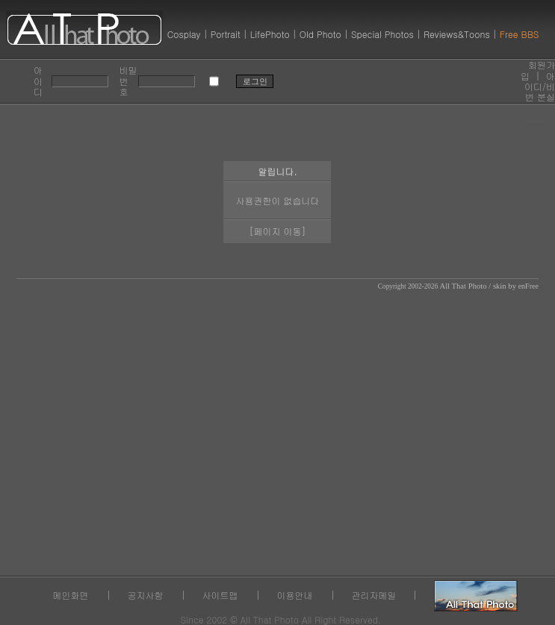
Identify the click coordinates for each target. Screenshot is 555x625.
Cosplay (184, 34)
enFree (528, 286)
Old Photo (320, 34)
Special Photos (382, 34)
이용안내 (295, 594)
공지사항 (146, 594)
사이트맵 (220, 594)
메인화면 (71, 594)
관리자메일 (374, 594)
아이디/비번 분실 (539, 86)
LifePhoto (270, 34)
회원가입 (538, 69)
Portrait (226, 34)
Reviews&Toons (457, 34)
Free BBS (519, 34)
